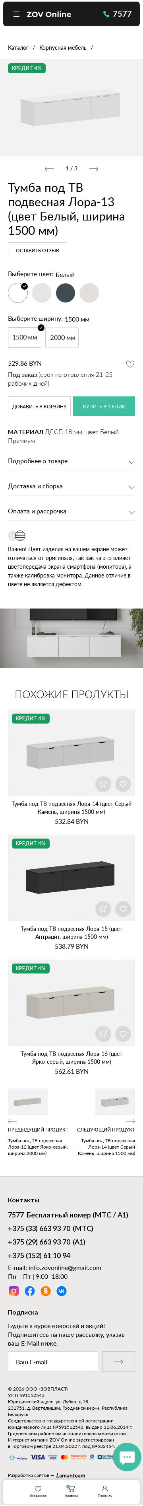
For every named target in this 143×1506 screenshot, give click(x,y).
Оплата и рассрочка (37, 511)
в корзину (39, 406)
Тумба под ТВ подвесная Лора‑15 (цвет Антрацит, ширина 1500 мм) (71, 932)
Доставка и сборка (35, 486)
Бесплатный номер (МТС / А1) (68, 1216)
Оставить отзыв (37, 250)
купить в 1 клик (104, 406)
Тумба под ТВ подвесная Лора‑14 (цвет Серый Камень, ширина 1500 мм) (71, 807)
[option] (71, 107)
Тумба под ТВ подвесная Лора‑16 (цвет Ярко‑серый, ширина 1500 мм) (71, 1057)
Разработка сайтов (28, 1475)
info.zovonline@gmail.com (65, 1267)
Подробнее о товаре (38, 461)
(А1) (46, 1243)
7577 (117, 13)
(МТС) (50, 1229)
